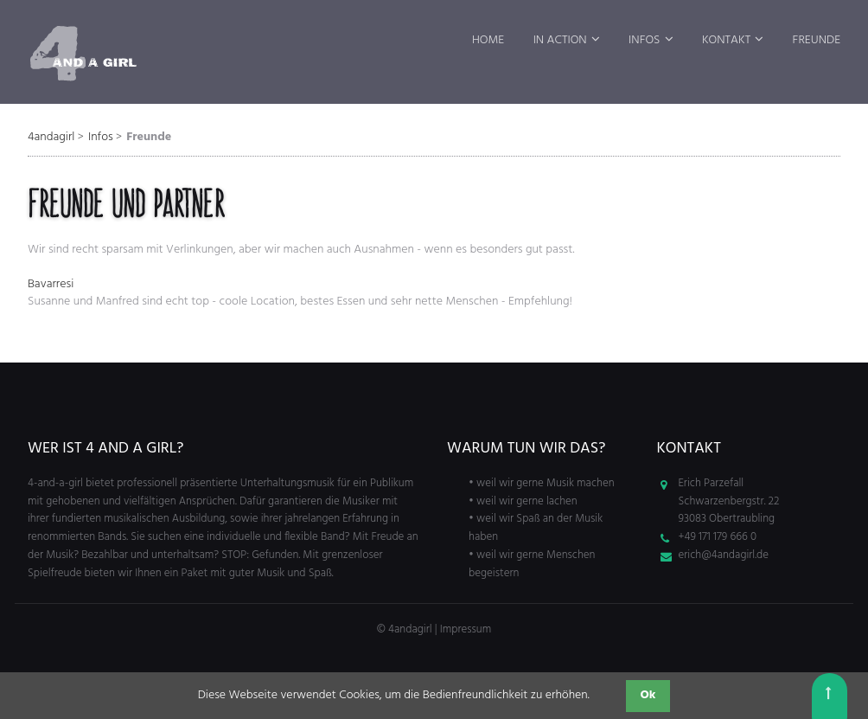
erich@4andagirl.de (724, 555)
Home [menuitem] (488, 40)
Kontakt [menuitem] (726, 40)
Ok (648, 695)
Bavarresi (50, 284)
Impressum (465, 629)
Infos (100, 137)
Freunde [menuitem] (816, 40)
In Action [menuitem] (560, 40)
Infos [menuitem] (644, 40)
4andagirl (51, 137)
